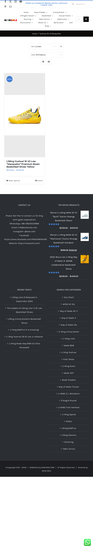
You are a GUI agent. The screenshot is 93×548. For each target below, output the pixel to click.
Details (40, 181)
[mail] (10, 6)
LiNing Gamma (69, 435)
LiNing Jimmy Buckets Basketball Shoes (24, 321)
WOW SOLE (46, 471)
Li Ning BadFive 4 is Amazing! (24, 329)
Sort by (36, 46)
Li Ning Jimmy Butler (69, 331)
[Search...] (79, 19)
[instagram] (15, 1)
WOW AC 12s (69, 304)
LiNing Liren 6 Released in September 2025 (24, 299)
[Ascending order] (61, 46)
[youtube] (21, 1)
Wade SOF (69, 373)
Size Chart (69, 297)
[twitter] (10, 1)
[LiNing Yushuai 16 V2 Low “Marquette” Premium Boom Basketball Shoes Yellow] (24, 115)
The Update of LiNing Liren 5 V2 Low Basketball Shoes (24, 310)
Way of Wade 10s (69, 325)
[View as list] (49, 61)
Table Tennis (69, 449)
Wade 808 (69, 345)
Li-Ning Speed (69, 414)
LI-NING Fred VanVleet (69, 407)
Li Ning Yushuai (68, 352)
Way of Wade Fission (69, 387)
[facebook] (5, 1)
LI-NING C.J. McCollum (69, 393)
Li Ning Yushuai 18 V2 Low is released (24, 336)
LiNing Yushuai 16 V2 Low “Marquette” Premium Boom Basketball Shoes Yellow (23, 164)
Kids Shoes (68, 359)
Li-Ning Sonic (68, 366)
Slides (69, 421)
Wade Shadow (69, 380)
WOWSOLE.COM (47, 467)
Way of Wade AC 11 (69, 311)
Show (38, 55)
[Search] (73, 4)
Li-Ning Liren (69, 338)
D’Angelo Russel (69, 400)
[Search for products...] (79, 4)
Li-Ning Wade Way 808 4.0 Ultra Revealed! (24, 345)
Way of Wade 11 (68, 318)
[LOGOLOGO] (10, 20)
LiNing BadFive (69, 428)
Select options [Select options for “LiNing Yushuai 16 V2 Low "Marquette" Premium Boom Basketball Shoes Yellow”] (14, 181)
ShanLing (68, 442)
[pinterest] (5, 6)
